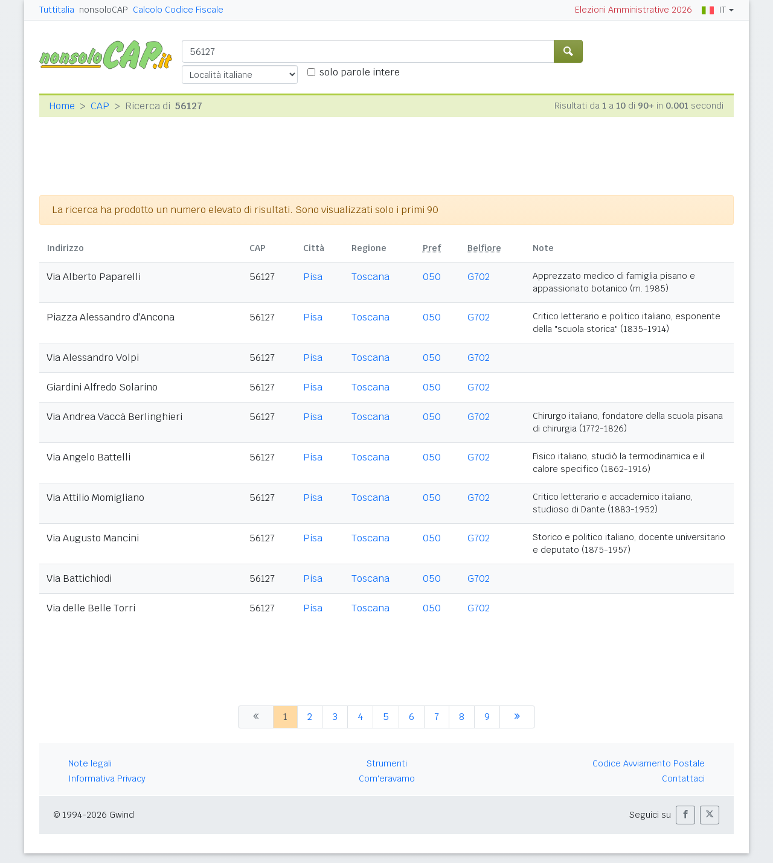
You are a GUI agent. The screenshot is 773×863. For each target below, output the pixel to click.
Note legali (90, 763)
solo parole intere (359, 72)
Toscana (370, 276)
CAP (100, 106)
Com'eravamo (387, 778)
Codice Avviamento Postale (648, 763)
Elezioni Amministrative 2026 (633, 9)
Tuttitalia (56, 9)
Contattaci (683, 778)
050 (432, 276)
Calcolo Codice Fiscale (178, 9)
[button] (685, 815)
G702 (478, 276)
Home (62, 106)
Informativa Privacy (107, 778)
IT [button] (714, 9)
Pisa (312, 276)
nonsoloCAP (103, 9)
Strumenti (387, 763)
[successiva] (517, 716)
